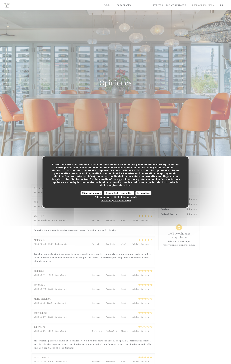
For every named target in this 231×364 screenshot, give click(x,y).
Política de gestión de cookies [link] (116, 201)
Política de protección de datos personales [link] (116, 197)
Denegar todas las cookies (118, 193)
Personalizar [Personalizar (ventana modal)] (143, 193)
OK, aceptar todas (91, 193)
